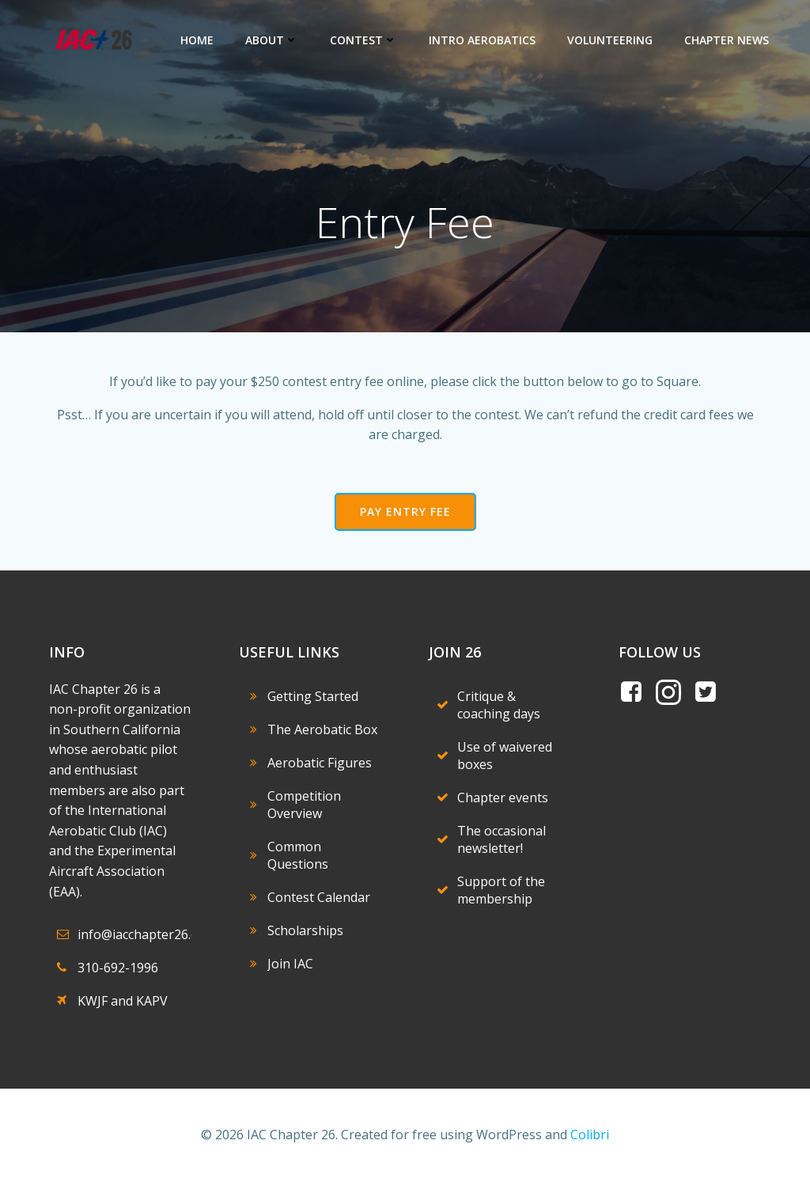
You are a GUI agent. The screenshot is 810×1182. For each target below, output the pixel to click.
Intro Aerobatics (482, 39)
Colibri (589, 1134)
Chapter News (726, 39)
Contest (363, 39)
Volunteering (610, 39)
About (271, 39)
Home (197, 39)
